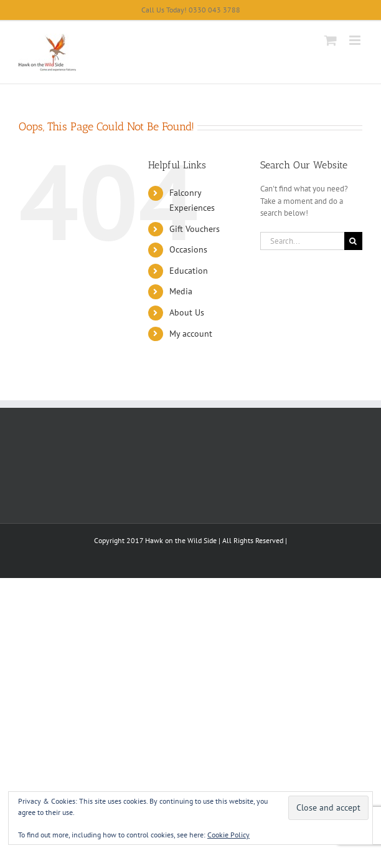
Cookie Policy (228, 834)
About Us (186, 312)
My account (190, 333)
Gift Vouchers (194, 228)
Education (188, 270)
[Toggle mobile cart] (330, 40)
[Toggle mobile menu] (355, 40)
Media (180, 291)
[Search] (353, 241)
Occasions (188, 249)
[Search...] (302, 241)
